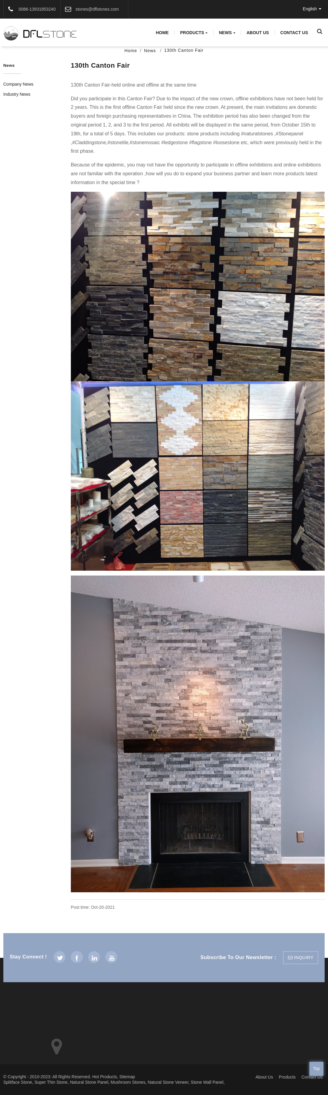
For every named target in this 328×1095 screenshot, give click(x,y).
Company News (18, 84)
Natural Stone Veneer (168, 1082)
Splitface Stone (17, 1082)
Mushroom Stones (128, 1082)
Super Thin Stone (51, 1082)
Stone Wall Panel (207, 1082)
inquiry (304, 957)
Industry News (17, 94)
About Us (257, 32)
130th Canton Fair (183, 50)
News (227, 32)
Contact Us (294, 32)
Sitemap (127, 1076)
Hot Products (104, 1076)
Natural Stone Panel (89, 1082)
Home (162, 32)
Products (194, 32)
